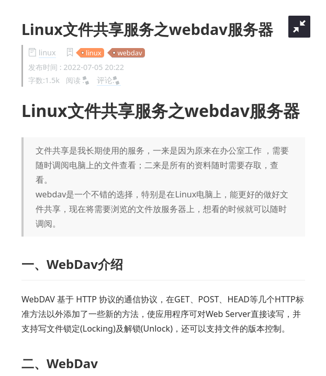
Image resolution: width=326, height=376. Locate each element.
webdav (129, 52)
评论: (109, 80)
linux (47, 52)
